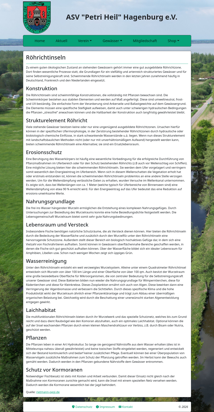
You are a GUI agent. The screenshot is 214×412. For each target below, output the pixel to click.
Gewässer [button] (111, 40)
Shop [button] (172, 40)
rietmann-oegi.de (48, 392)
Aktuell (61, 40)
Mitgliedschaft (145, 40)
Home (40, 40)
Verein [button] (83, 40)
